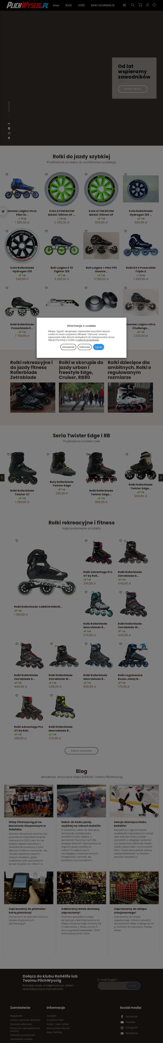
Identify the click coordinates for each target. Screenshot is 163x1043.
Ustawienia (68, 347)
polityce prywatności (88, 340)
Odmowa (84, 347)
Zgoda (98, 347)
